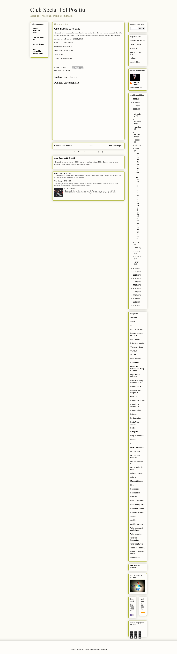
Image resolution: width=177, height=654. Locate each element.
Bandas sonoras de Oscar (136, 334)
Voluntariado (135, 558)
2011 (135, 302)
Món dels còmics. (137, 473)
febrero (137, 256)
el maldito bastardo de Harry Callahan (137, 369)
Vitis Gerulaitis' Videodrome (38, 51)
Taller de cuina (135, 534)
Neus (132, 485)
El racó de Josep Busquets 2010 (136, 382)
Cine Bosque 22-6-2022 (137, 185)
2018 (135, 278)
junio (137, 149)
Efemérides (134, 363)
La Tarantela (135, 451)
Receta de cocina (137, 508)
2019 (135, 275)
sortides (133, 520)
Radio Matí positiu (137, 505)
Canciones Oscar (137, 347)
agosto (137, 140)
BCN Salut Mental (137, 343)
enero (137, 262)
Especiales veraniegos (134, 405)
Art (131, 325)
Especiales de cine (137, 400)
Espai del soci (135, 37)
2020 (135, 272)
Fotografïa (134, 432)
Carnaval (133, 351)
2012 (135, 298)
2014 (135, 292)
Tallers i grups (135, 44)
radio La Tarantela (137, 501)
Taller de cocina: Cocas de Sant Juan (137, 164)
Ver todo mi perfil (136, 88)
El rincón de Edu (136, 387)
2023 (135, 106)
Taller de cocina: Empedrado (137, 231)
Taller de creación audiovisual (137, 529)
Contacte (133, 48)
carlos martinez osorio (36, 30)
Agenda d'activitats (137, 40)
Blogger (104, 649)
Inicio (90, 146)
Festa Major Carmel (135, 423)
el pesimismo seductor (135, 376)
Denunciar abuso (135, 566)
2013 (135, 295)
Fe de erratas (135, 418)
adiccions (134, 318)
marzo (137, 251)
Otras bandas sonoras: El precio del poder (137, 208)
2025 (135, 99)
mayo (137, 242)
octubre (138, 127)
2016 (135, 285)
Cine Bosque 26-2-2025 (64, 158)
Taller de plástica (136, 544)
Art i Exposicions (136, 329)
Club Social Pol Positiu (57, 10)
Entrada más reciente (63, 146)
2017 (135, 282)
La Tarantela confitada (135, 456)
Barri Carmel (135, 339)
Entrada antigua (115, 146)
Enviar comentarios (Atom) (93, 152)
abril (137, 248)
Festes (133, 428)
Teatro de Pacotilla (137, 548)
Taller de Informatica (134, 539)
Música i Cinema (136, 481)
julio (137, 145)
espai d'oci (134, 396)
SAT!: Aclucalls (69, 189)
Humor (133, 440)
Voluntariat (134, 58)
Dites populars (135, 359)
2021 (135, 268)
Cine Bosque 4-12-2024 (62, 173)
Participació (134, 489)
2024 (135, 102)
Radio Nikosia (38, 44)
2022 (135, 109)
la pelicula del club (137, 447)
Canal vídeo (135, 62)
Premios (133, 497)
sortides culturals (136, 524)
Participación (135, 493)
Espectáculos (66, 71)
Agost (132, 321)
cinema (133, 355)
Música (133, 477)
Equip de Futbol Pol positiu (136, 391)
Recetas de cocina (137, 512)
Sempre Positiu (136, 84)
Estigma (133, 414)
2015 (135, 288)
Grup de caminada (137, 436)
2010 (135, 305)
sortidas (133, 516)
